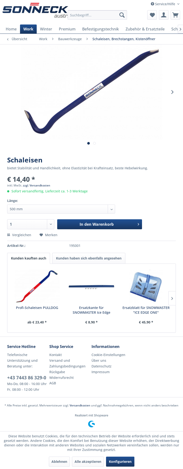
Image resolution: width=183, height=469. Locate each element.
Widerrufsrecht (61, 377)
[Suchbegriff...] (97, 15)
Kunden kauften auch (28, 258)
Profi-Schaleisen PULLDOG (37, 307)
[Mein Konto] (163, 15)
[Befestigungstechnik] (100, 29)
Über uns (99, 360)
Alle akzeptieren (88, 461)
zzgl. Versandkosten (36, 185)
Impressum (101, 372)
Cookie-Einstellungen (108, 354)
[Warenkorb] (175, 15)
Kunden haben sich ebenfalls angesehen (89, 258)
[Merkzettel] (152, 15)
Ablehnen (59, 461)
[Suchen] (122, 15)
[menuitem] (97, 15)
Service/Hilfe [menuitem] (163, 4)
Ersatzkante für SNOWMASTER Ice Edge (91, 310)
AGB (52, 383)
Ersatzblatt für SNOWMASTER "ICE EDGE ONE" (146, 310)
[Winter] (46, 29)
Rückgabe (57, 372)
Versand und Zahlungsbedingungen (67, 363)
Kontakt (55, 354)
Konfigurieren (120, 461)
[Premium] (67, 29)
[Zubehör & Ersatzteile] (145, 29)
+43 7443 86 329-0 (26, 378)
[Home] (11, 29)
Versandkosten (80, 405)
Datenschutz (102, 366)
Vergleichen (19, 235)
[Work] (28, 29)
